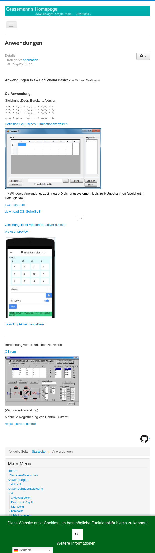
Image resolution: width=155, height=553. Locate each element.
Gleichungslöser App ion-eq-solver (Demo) (35, 225)
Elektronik (15, 484)
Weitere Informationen (76, 543)
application (30, 60)
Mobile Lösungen (19, 515)
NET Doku (17, 506)
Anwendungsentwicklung (25, 488)
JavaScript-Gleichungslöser (24, 324)
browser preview (17, 231)
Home (12, 471)
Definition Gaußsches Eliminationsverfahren (36, 124)
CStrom (10, 351)
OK (77, 534)
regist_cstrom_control (20, 423)
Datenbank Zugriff (22, 502)
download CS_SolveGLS (22, 211)
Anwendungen (18, 480)
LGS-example (15, 205)
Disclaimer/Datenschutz (23, 475)
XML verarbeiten (21, 497)
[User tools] (143, 56)
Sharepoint (16, 511)
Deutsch (22, 550)
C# (11, 493)
